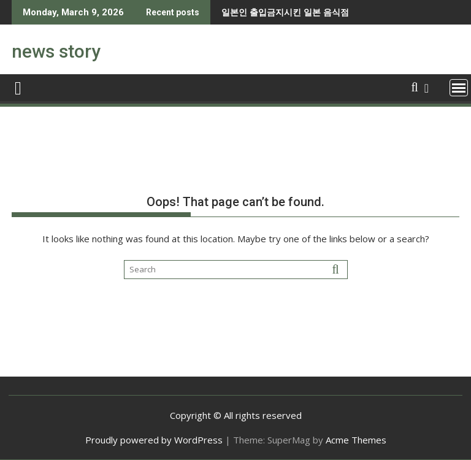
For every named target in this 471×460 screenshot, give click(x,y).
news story (56, 51)
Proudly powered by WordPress (154, 440)
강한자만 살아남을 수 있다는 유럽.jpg (324, 12)
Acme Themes (356, 440)
